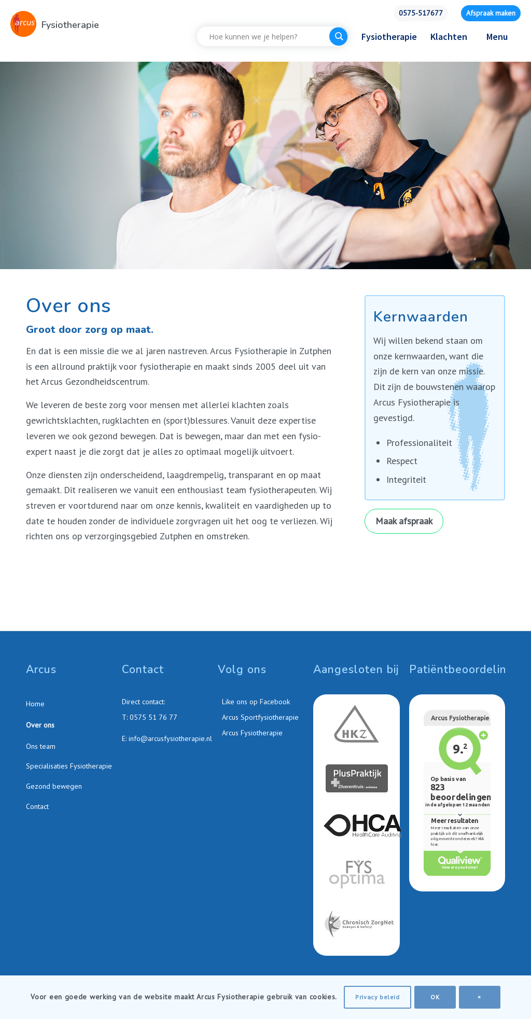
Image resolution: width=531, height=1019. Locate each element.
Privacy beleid (377, 997)
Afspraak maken (490, 13)
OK (434, 997)
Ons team (40, 746)
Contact (37, 806)
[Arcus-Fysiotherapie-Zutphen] (23, 24)
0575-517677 (421, 13)
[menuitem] (421, 13)
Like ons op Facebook (255, 701)
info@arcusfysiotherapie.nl (170, 738)
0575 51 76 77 (153, 717)
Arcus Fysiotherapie (251, 732)
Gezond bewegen (54, 786)
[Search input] (266, 36)
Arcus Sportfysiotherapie (259, 717)
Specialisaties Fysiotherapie (69, 766)
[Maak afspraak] (404, 521)
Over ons (40, 725)
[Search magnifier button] (338, 36)
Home (35, 703)
